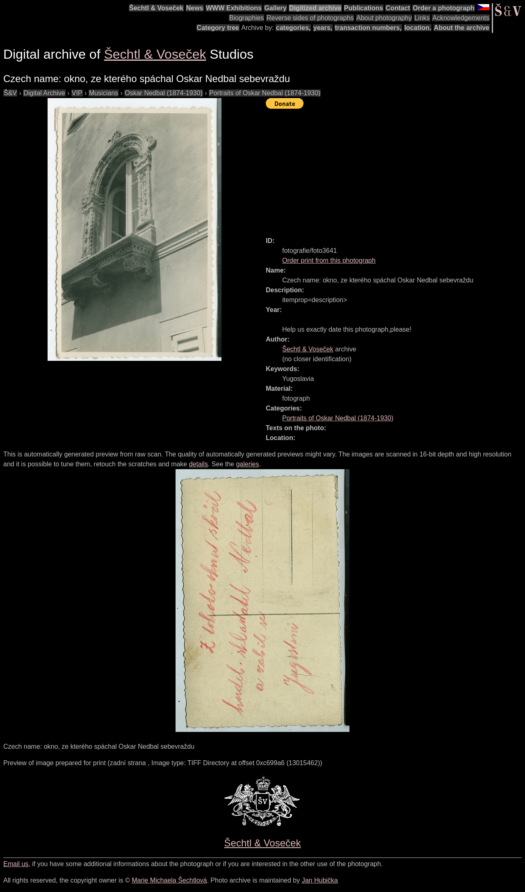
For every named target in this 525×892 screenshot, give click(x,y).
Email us (15, 863)
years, (322, 27)
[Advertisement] (395, 169)
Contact (398, 8)
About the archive (461, 27)
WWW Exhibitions (234, 8)
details (198, 464)
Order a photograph (443, 8)
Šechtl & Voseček (156, 8)
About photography (384, 17)
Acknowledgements (460, 17)
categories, (293, 27)
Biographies (246, 17)
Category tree (218, 27)
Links (421, 17)
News (194, 8)
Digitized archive (315, 8)
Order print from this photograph (329, 260)
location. (417, 27)
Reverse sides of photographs (310, 17)
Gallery (275, 8)
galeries (247, 464)
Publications (363, 8)
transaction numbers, (368, 27)
